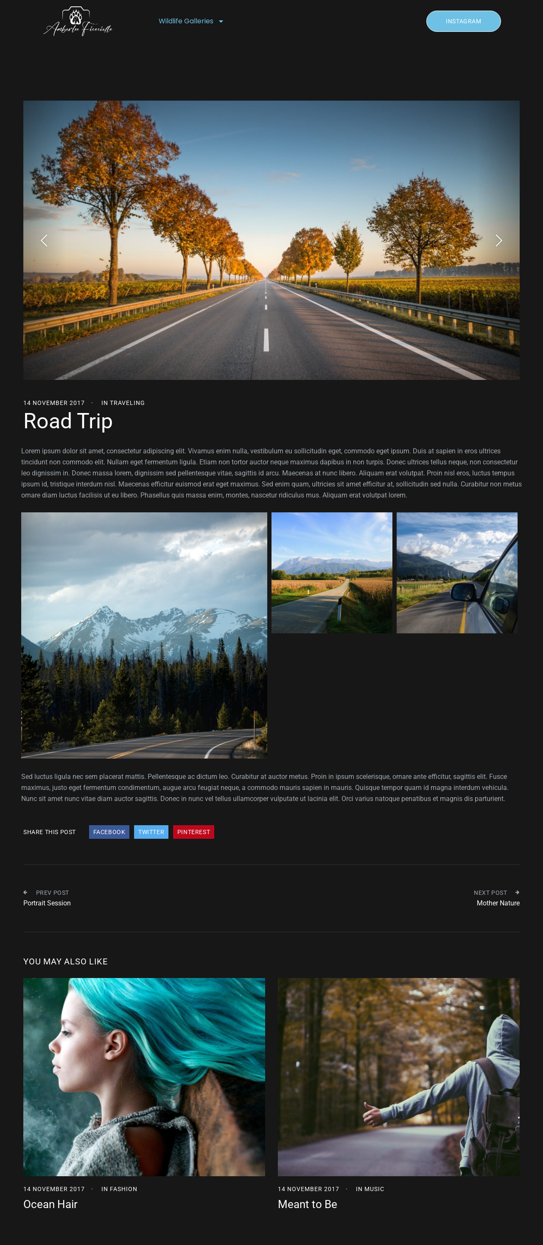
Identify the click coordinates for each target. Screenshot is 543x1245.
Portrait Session (47, 903)
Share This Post (49, 832)
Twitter (151, 832)
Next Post (497, 892)
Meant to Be (307, 1204)
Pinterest (193, 832)
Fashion (123, 1189)
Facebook (109, 832)
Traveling (127, 402)
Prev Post (46, 892)
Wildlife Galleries (191, 21)
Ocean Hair (50, 1204)
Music (374, 1189)
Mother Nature (498, 903)
